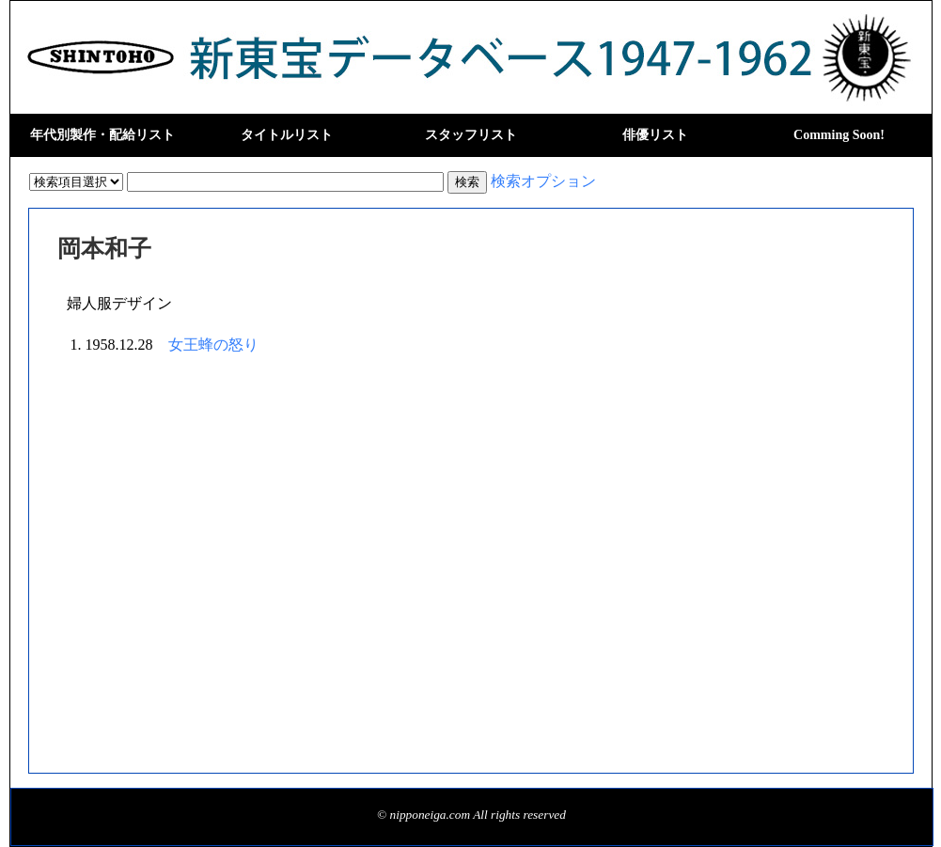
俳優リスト (655, 135)
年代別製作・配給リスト (102, 135)
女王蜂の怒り (213, 345)
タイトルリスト (287, 135)
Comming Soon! (839, 135)
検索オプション (543, 181)
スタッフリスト (471, 135)
